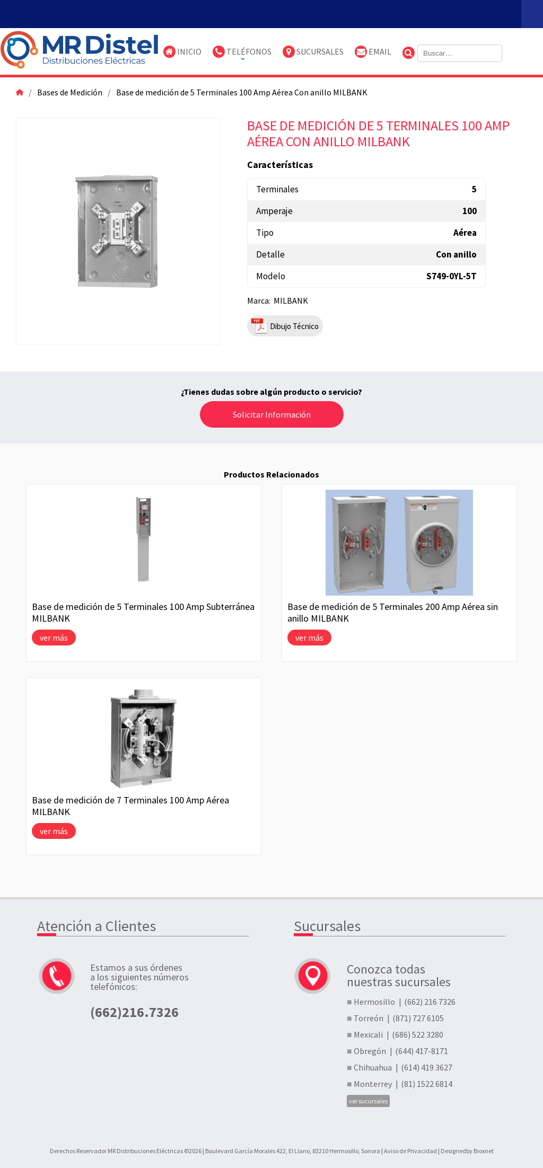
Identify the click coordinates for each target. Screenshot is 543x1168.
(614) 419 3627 (426, 1067)
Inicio (182, 52)
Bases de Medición (69, 92)
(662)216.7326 (134, 1011)
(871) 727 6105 (418, 1018)
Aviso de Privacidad (410, 1151)
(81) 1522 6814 (426, 1083)
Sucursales (313, 52)
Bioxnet (484, 1151)
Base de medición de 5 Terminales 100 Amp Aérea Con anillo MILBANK (241, 92)
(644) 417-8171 (421, 1051)
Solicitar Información (272, 414)
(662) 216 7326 (430, 1001)
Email (373, 52)
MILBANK (291, 300)
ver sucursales (368, 1101)
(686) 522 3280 (417, 1034)
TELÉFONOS (242, 52)
